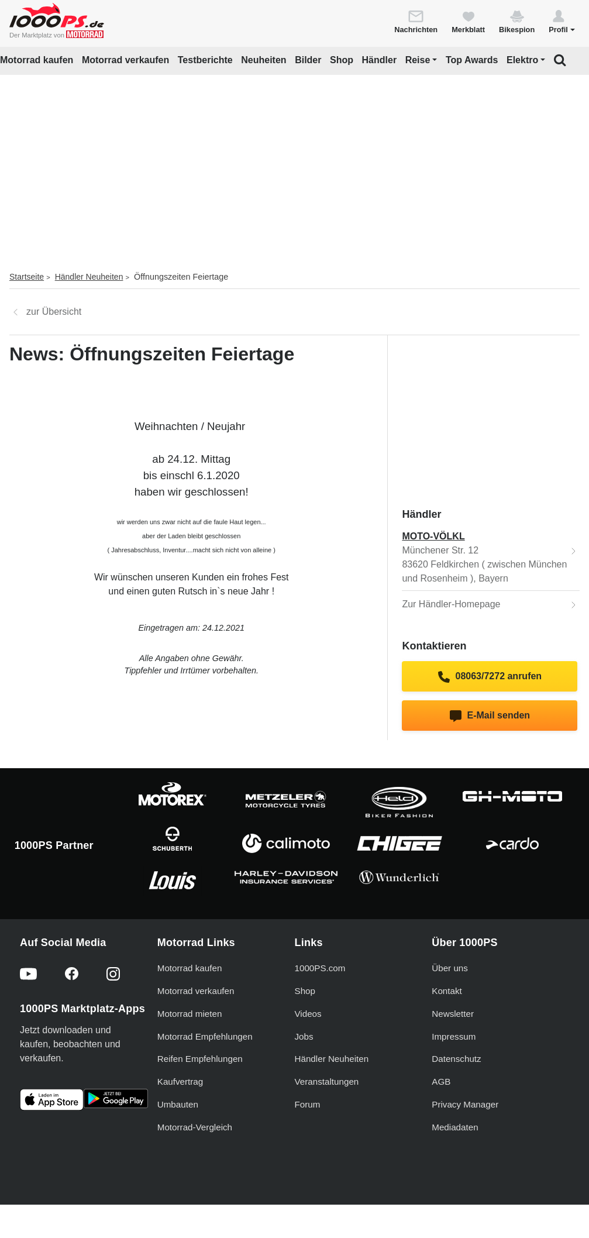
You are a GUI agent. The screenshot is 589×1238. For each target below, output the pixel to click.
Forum (308, 1104)
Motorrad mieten (189, 1014)
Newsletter (453, 1014)
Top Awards (472, 60)
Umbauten (177, 1104)
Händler (379, 60)
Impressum (454, 1036)
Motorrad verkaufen (125, 60)
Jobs (304, 1036)
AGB (441, 1081)
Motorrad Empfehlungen (205, 1036)
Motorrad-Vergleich (194, 1127)
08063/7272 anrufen (490, 677)
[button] (562, 21)
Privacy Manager (465, 1104)
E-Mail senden (490, 716)
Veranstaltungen (327, 1081)
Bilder (308, 60)
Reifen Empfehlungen (200, 1059)
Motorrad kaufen (36, 60)
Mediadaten (455, 1127)
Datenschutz (456, 1059)
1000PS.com (320, 968)
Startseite (26, 276)
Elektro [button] (522, 60)
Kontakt (447, 991)
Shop (341, 60)
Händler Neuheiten (89, 276)
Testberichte (205, 60)
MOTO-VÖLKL (433, 536)
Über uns (450, 968)
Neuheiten (263, 60)
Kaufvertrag (180, 1081)
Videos (308, 1014)
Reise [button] (417, 60)
